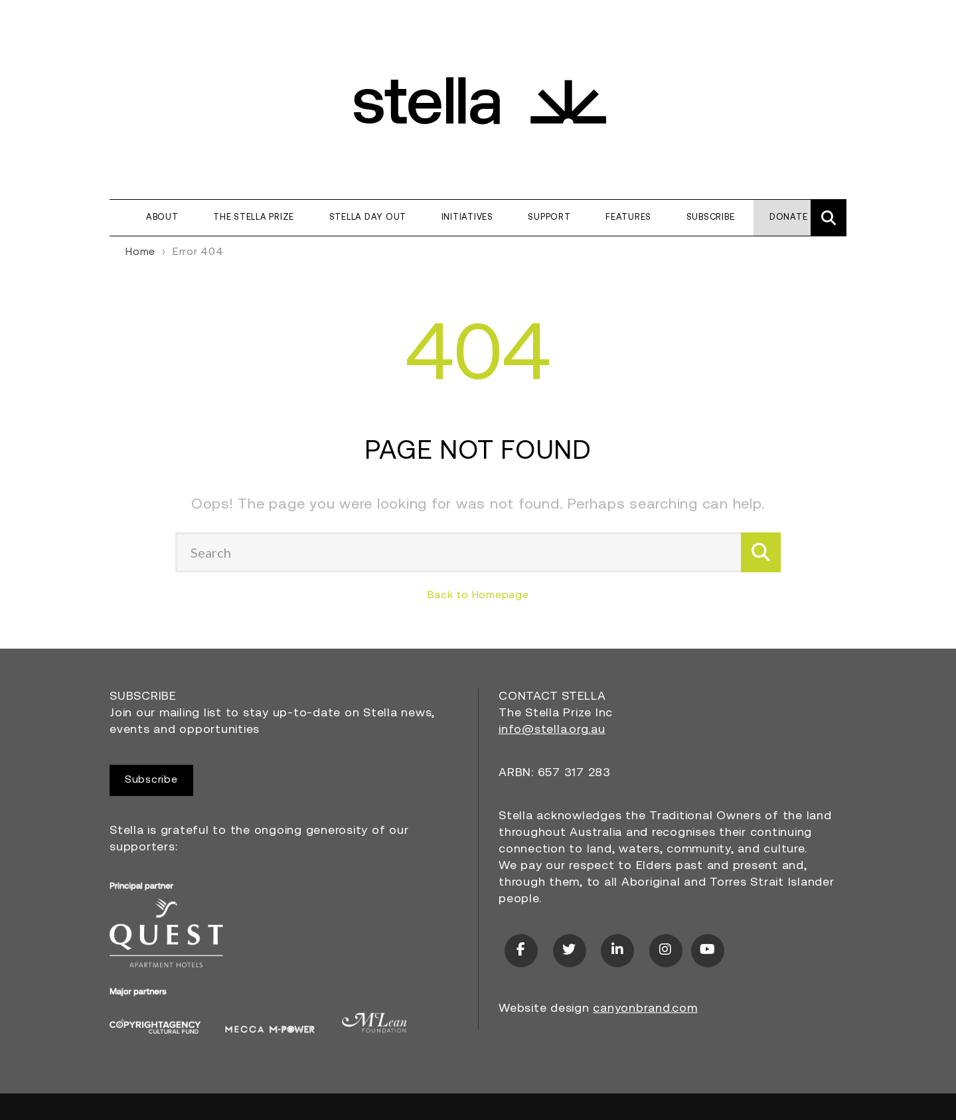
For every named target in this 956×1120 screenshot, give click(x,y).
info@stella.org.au (552, 730)
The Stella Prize (253, 217)
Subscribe (710, 217)
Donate (788, 217)
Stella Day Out (368, 217)
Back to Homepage (478, 595)
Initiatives (467, 217)
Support (549, 217)
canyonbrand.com (645, 1008)
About (162, 217)
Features (628, 217)
